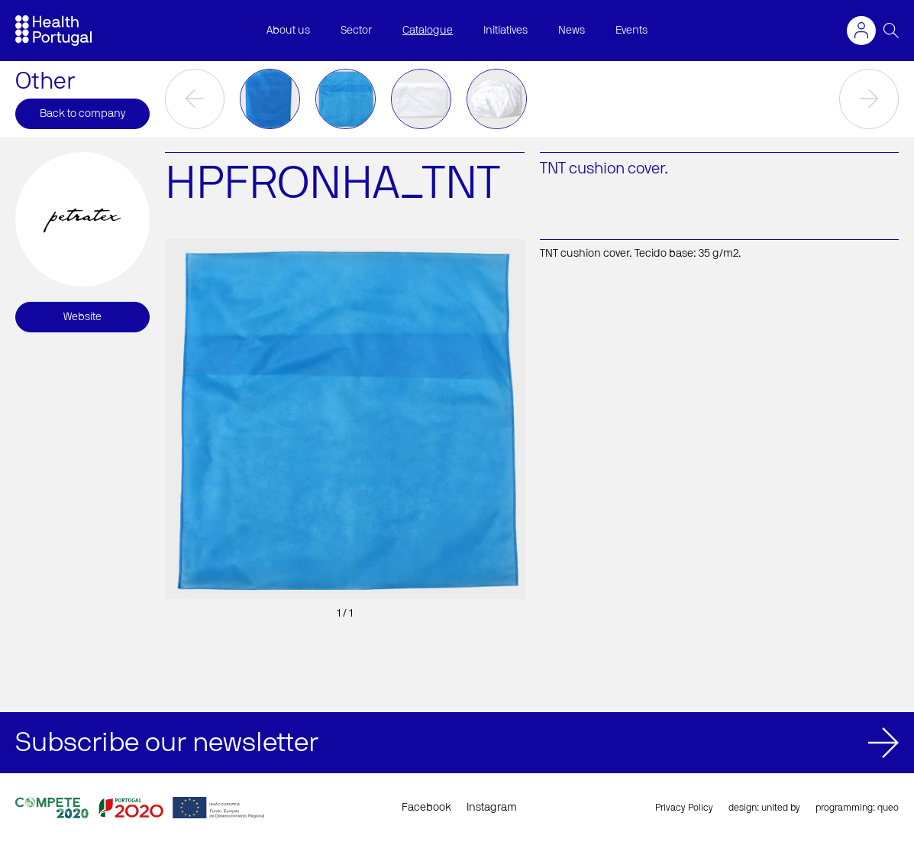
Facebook (426, 807)
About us (288, 30)
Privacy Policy (684, 807)
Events (631, 30)
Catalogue (427, 30)
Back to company (82, 113)
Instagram (492, 807)
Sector (356, 30)
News (571, 30)
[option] (270, 99)
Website (82, 317)
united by (780, 807)
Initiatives (505, 30)
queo (888, 807)
